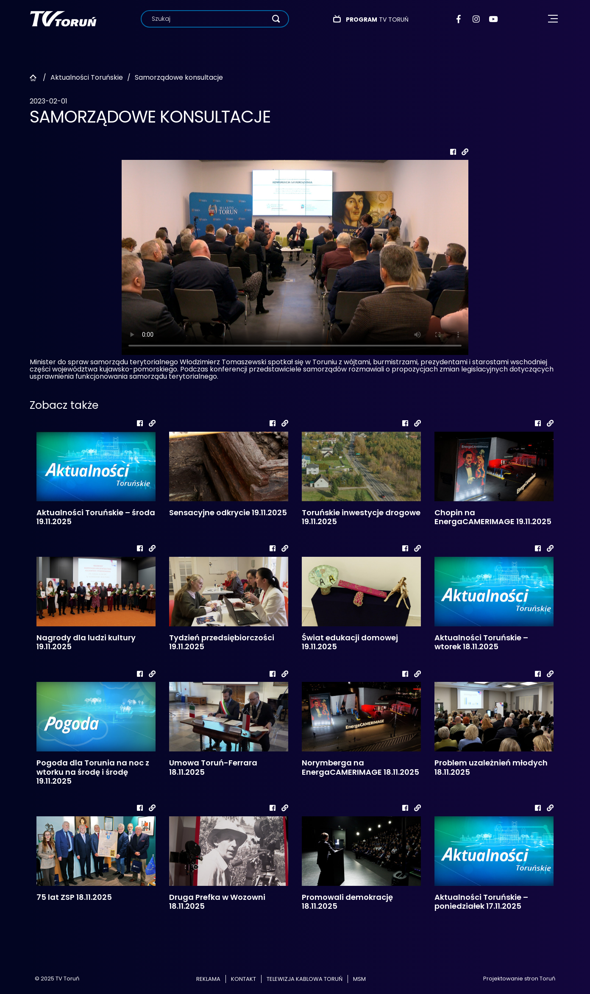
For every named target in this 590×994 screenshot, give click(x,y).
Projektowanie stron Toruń (519, 978)
